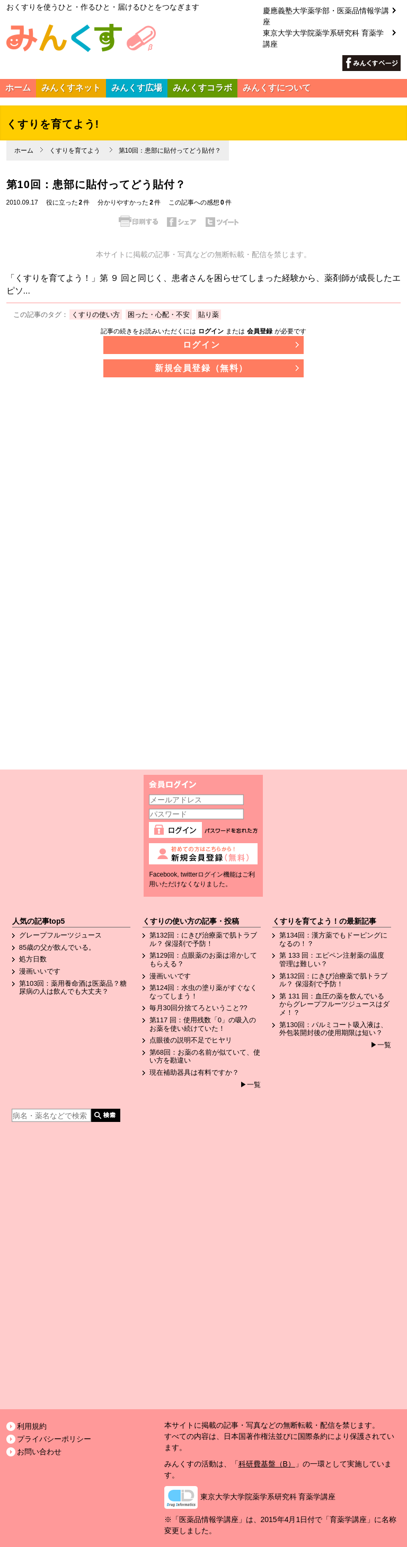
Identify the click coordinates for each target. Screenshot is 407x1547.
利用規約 (32, 1426)
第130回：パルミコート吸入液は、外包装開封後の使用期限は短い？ (333, 1029)
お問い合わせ (39, 1451)
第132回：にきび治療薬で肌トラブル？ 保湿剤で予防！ (203, 939)
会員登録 (259, 331)
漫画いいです (39, 971)
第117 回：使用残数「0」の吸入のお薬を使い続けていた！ (202, 1024)
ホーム (23, 150)
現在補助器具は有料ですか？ (194, 1072)
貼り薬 (208, 315)
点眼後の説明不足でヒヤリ (190, 1040)
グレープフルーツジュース (60, 935)
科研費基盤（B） (266, 1464)
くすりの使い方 (96, 315)
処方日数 (33, 959)
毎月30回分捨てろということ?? (198, 1008)
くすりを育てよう (74, 150)
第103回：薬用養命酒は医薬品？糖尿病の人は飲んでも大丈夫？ (73, 987)
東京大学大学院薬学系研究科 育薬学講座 (268, 1496)
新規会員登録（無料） (201, 368)
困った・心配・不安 (159, 315)
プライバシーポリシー (54, 1439)
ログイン (211, 331)
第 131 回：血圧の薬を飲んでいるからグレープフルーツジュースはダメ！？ (334, 1004)
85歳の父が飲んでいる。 (57, 947)
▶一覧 (250, 1085)
